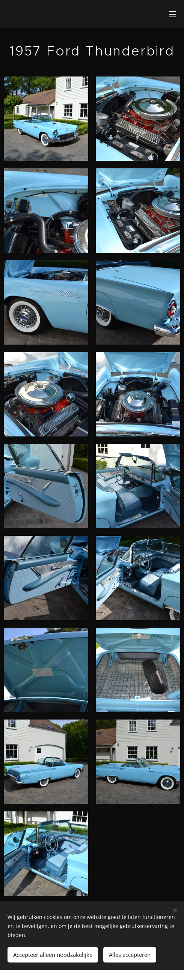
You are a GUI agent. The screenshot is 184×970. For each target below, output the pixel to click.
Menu (172, 14)
